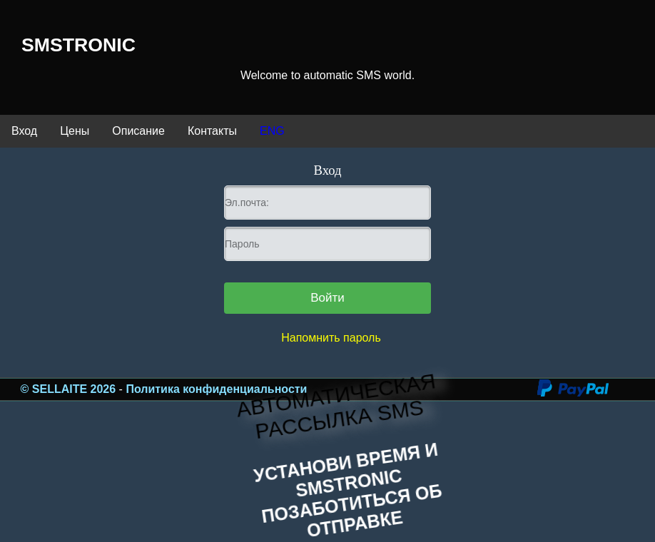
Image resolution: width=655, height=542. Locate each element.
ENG (272, 131)
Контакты (212, 131)
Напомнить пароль (331, 338)
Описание (138, 131)
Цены (74, 131)
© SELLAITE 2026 (70, 389)
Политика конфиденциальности (216, 389)
